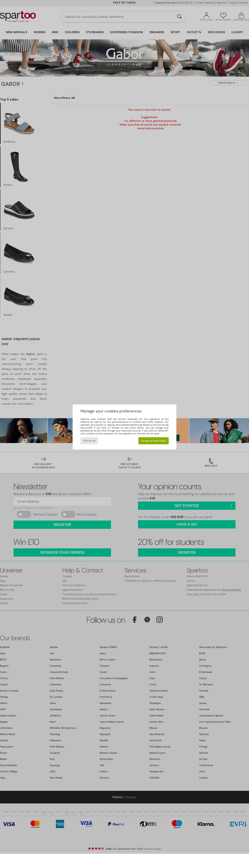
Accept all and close (153, 440)
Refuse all (89, 440)
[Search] (179, 17)
